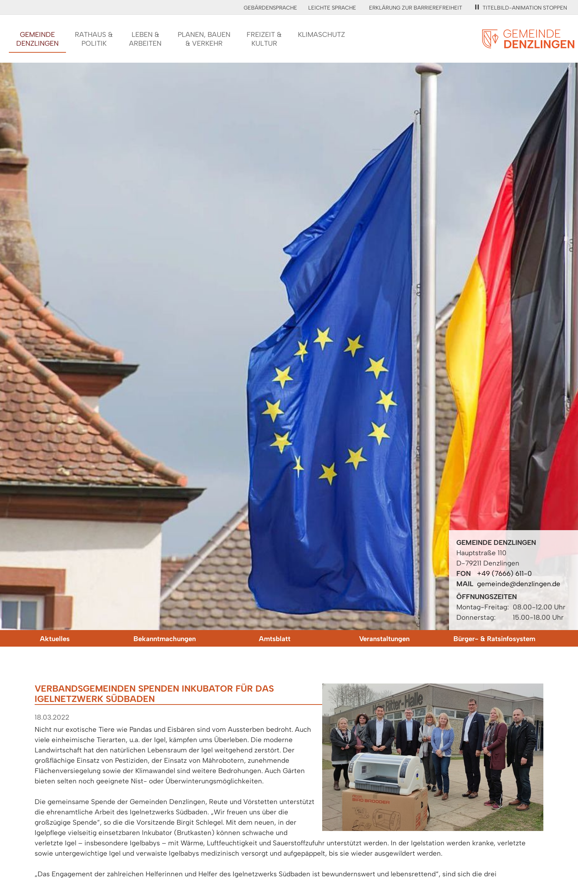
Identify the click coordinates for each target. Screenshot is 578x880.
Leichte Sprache (332, 7)
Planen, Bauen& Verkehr (204, 39)
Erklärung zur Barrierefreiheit (415, 7)
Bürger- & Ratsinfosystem (494, 638)
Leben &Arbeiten (145, 39)
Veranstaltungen (384, 638)
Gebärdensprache (270, 7)
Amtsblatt (274, 638)
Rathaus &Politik (94, 39)
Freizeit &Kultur (264, 39)
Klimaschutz (321, 34)
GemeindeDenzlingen (37, 39)
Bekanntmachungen (164, 638)
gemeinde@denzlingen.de (518, 584)
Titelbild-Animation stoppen (521, 7)
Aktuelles (55, 638)
